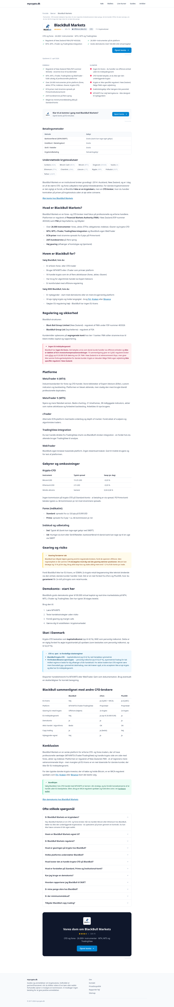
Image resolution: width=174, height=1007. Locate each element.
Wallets (110, 3)
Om (90, 979)
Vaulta (114, 165)
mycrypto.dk (33, 3)
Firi (89, 299)
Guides (133, 3)
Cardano (50, 165)
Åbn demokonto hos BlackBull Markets (60, 799)
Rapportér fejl (94, 990)
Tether (49, 174)
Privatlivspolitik (95, 986)
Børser (53, 13)
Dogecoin (100, 165)
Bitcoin (84, 165)
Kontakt (92, 983)
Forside (45, 13)
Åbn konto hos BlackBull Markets (58, 198)
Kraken (95, 299)
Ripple (97, 169)
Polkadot (112, 169)
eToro (51, 355)
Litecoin (82, 169)
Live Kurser (121, 3)
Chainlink (67, 169)
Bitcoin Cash (67, 165)
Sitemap (92, 993)
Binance (107, 299)
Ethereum (50, 169)
